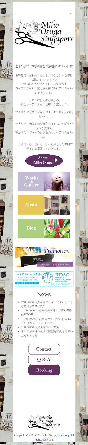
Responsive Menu (70, 11)
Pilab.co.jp (63, 435)
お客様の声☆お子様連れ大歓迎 (40, 327)
